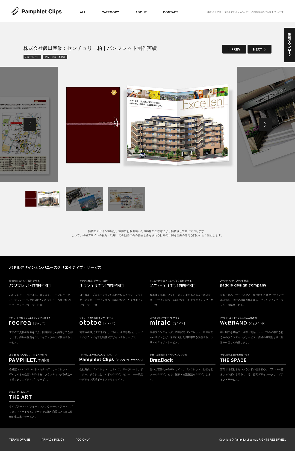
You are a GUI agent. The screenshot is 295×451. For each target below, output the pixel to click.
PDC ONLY (83, 439)
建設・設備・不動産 (55, 57)
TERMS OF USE (19, 439)
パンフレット (32, 57)
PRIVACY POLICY (52, 439)
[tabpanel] (147, 124)
